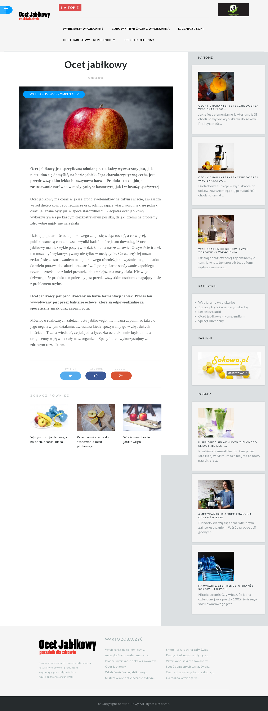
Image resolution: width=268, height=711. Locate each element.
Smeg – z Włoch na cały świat (187, 649)
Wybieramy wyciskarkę (83, 28)
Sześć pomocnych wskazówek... (188, 666)
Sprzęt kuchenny (139, 40)
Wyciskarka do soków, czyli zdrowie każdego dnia (223, 250)
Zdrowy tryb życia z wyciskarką (141, 28)
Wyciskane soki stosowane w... (188, 661)
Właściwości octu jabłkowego (126, 672)
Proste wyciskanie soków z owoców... (131, 661)
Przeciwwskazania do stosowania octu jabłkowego (93, 441)
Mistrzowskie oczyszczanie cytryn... (130, 678)
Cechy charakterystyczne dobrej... (190, 672)
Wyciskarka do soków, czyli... (125, 649)
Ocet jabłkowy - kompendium (89, 40)
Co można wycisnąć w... (182, 678)
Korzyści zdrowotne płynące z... (188, 655)
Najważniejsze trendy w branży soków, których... (226, 587)
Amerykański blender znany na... (128, 655)
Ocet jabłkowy (115, 666)
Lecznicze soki (191, 28)
